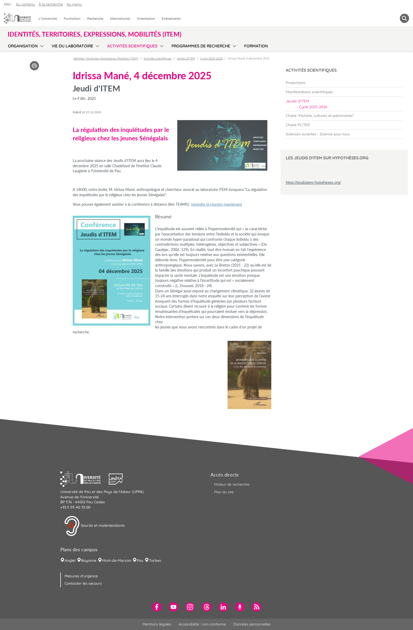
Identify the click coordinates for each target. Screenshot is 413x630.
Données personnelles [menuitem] (252, 624)
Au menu (74, 4)
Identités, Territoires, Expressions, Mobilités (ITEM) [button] (94, 34)
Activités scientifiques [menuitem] (132, 45)
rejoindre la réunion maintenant (216, 204)
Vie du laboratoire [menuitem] (72, 45)
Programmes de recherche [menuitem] (200, 45)
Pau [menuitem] (140, 560)
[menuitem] (344, 83)
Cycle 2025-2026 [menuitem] (313, 107)
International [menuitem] (120, 18)
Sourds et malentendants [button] (94, 526)
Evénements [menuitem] (171, 18)
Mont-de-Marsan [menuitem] (116, 560)
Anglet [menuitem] (70, 560)
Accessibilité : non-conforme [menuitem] (202, 624)
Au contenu (25, 4)
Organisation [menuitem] (23, 45)
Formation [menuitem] (72, 18)
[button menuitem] (404, 18)
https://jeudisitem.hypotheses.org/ (313, 182)
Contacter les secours (83, 583)
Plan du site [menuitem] (224, 492)
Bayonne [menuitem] (88, 560)
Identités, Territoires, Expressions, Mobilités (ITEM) (105, 58)
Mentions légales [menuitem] (156, 624)
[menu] (41, 45)
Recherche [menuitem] (95, 18)
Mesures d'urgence (81, 576)
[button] (84, 478)
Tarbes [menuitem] (155, 560)
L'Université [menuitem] (48, 18)
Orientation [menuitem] (146, 18)
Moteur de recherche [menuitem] (231, 484)
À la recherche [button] (51, 4)
